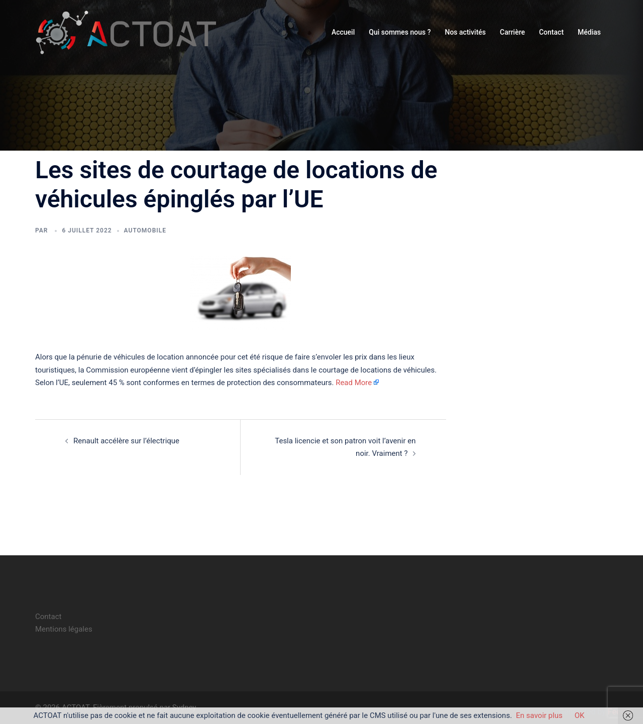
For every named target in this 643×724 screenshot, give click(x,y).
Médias (589, 32)
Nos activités (465, 32)
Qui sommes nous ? (400, 32)
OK (580, 715)
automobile (145, 230)
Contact (551, 32)
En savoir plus (539, 715)
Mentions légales (63, 629)
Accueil (343, 32)
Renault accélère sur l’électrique (126, 440)
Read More (354, 382)
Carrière (512, 32)
